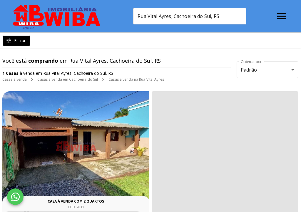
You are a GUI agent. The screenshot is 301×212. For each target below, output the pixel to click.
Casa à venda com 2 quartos (76, 201)
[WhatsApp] (15, 196)
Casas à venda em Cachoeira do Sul (67, 79)
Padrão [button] (249, 70)
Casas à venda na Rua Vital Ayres (136, 79)
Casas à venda (14, 79)
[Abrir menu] (281, 16)
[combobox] (189, 16)
